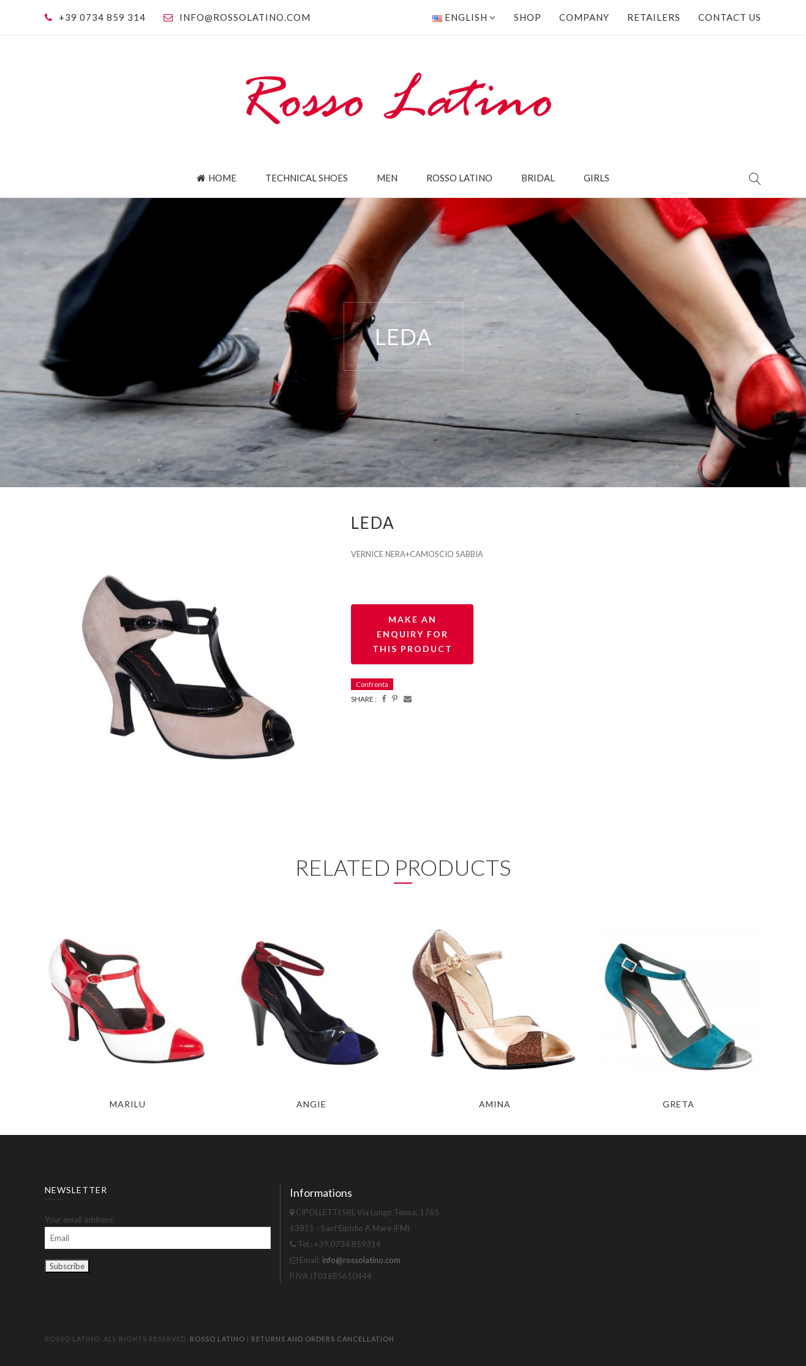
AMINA (495, 1104)
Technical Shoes (306, 177)
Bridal (538, 177)
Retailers (653, 17)
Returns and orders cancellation (322, 1339)
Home (216, 177)
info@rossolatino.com (245, 17)
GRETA (679, 1104)
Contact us (729, 17)
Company (584, 17)
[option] (189, 668)
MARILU (128, 1104)
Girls (596, 177)
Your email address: (80, 1219)
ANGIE (311, 1104)
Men (387, 177)
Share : (364, 699)
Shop (527, 17)
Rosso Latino (459, 177)
